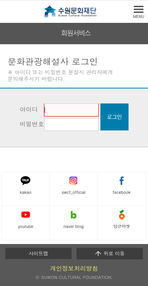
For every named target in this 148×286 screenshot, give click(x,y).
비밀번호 (32, 124)
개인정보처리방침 (74, 268)
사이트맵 (38, 253)
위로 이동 (109, 253)
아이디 (29, 109)
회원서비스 (75, 33)
